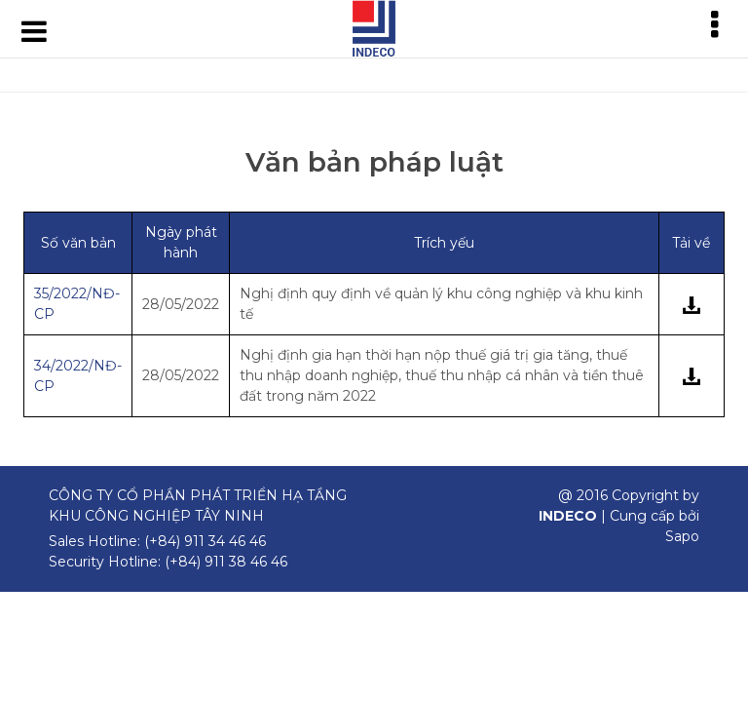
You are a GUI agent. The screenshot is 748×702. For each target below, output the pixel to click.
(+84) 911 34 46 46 (205, 541)
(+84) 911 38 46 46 (226, 561)
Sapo (682, 536)
